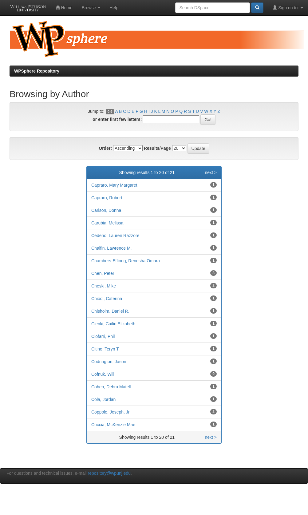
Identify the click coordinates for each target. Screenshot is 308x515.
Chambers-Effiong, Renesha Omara (125, 260)
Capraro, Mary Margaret (114, 185)
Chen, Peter (102, 273)
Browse (91, 7)
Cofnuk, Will (102, 374)
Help (113, 7)
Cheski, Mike (103, 285)
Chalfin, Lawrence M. (111, 248)
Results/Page (157, 148)
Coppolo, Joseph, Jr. (111, 412)
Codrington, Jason (108, 361)
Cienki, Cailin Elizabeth (113, 323)
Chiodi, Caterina (106, 298)
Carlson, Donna (106, 210)
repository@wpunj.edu (109, 473)
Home (64, 7)
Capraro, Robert (106, 197)
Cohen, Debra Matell (111, 386)
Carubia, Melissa (107, 222)
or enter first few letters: (117, 119)
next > (211, 172)
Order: (105, 148)
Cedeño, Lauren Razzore (115, 235)
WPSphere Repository (36, 71)
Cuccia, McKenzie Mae (113, 424)
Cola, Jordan (103, 399)
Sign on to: (288, 7)
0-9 (110, 111)
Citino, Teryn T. (105, 349)
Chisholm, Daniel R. (110, 311)
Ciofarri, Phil (103, 336)
